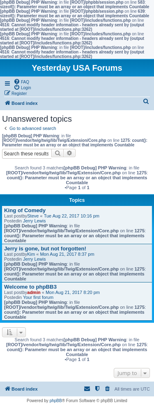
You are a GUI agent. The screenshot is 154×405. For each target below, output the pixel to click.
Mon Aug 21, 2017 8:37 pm (67, 254)
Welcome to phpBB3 (30, 287)
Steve (33, 215)
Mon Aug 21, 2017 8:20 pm (73, 292)
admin (33, 292)
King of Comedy (25, 210)
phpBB (56, 400)
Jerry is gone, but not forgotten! (45, 248)
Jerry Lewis (34, 220)
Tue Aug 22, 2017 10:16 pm (71, 215)
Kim (31, 254)
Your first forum (38, 297)
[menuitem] (21, 81)
